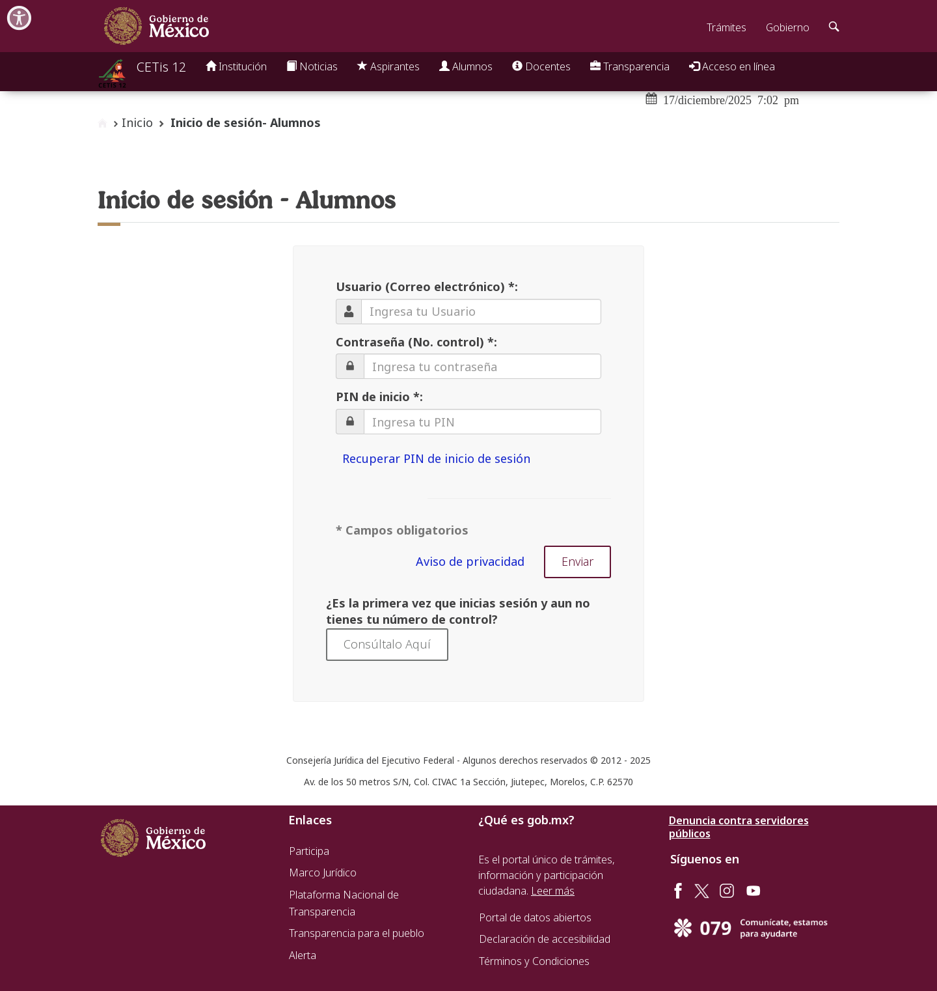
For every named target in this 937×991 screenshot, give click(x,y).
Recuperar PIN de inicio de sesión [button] (436, 458)
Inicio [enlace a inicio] (137, 122)
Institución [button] (236, 66)
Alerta (302, 955)
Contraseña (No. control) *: (416, 342)
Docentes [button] (541, 66)
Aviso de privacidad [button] (470, 561)
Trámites (726, 27)
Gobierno (787, 27)
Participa (309, 851)
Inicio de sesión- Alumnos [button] (245, 122)
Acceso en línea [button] (732, 66)
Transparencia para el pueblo (356, 933)
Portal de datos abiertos (535, 917)
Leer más (553, 891)
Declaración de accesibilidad (544, 939)
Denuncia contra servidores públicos (739, 827)
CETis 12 (161, 67)
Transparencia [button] (630, 66)
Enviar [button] (577, 561)
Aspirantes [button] (388, 66)
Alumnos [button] (466, 66)
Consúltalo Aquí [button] (387, 644)
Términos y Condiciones (534, 961)
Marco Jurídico (323, 872)
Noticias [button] (312, 66)
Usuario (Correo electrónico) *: (427, 286)
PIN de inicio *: (379, 396)
